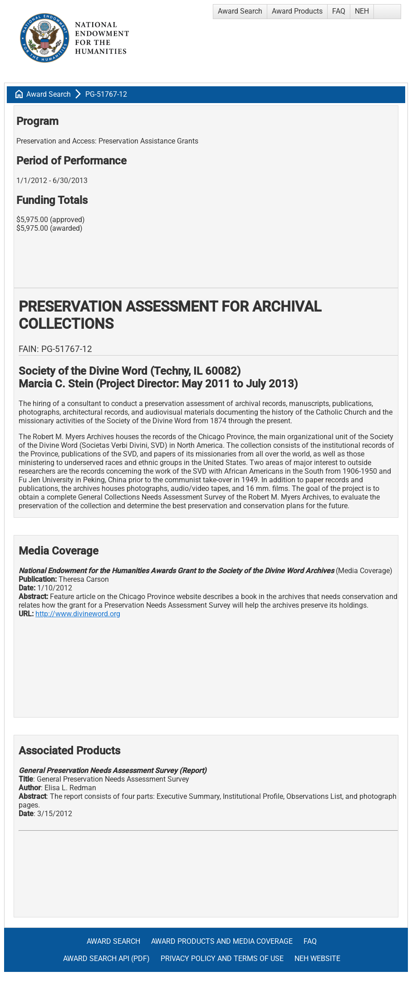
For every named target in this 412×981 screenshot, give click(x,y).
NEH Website (317, 958)
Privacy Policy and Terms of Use (222, 958)
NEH (362, 11)
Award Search (240, 11)
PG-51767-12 (106, 94)
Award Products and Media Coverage (222, 941)
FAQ (338, 11)
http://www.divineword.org (77, 613)
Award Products (297, 11)
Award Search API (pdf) (106, 958)
